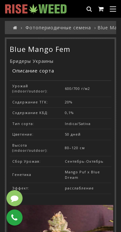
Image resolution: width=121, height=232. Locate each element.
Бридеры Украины (32, 61)
